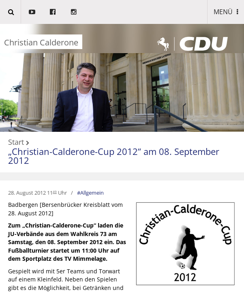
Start (16, 142)
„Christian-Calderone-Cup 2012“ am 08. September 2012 (113, 156)
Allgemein (92, 192)
